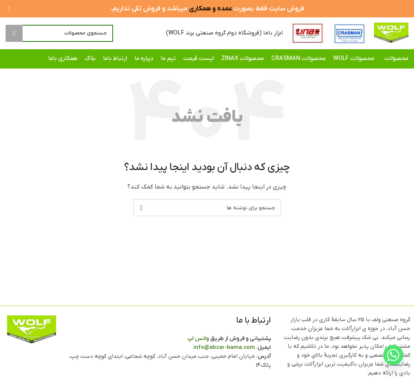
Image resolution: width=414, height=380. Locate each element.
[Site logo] (391, 33)
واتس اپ (198, 338)
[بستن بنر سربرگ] (9, 8)
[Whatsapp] (393, 361)
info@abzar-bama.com (224, 347)
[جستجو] (59, 33)
